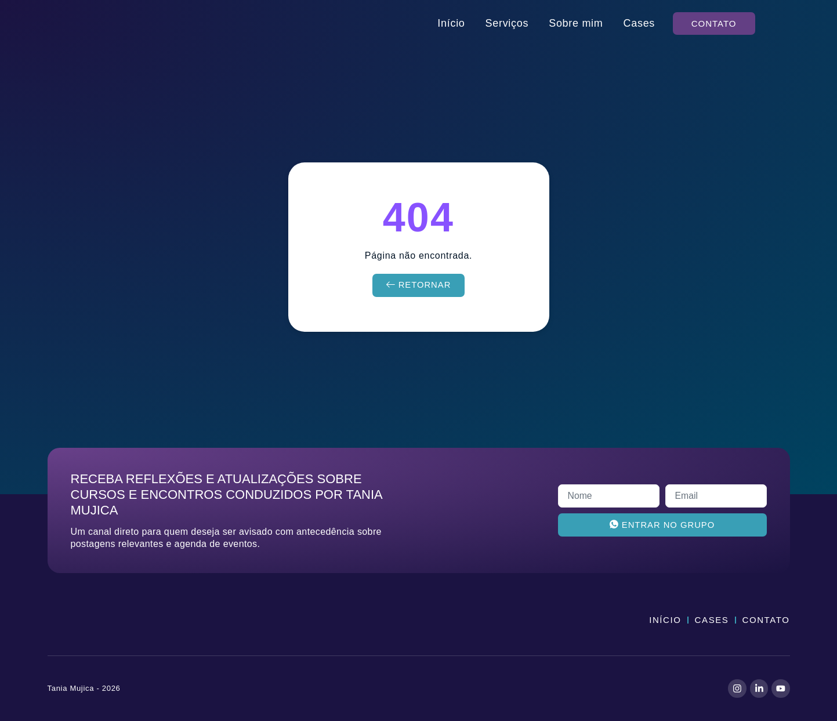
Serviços (507, 23)
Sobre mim (576, 23)
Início (451, 23)
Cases (639, 23)
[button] (714, 23)
